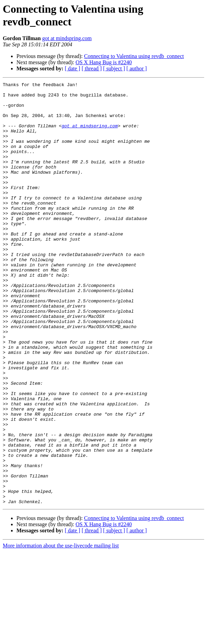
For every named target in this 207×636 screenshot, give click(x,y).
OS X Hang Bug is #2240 (103, 62)
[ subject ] (114, 68)
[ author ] (136, 68)
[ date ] (72, 68)
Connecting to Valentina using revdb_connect (134, 56)
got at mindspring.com (67, 38)
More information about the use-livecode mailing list (61, 630)
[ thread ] (92, 68)
